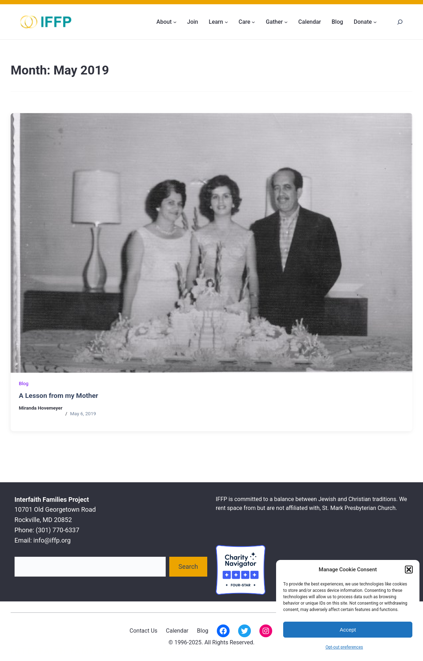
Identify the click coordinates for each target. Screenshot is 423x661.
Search (188, 566)
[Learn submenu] (226, 22)
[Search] (399, 21)
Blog (23, 383)
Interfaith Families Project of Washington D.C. (138, 651)
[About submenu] (175, 22)
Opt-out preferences (344, 647)
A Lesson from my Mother (58, 395)
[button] (408, 569)
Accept (348, 630)
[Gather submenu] (286, 22)
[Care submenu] (253, 22)
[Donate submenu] (375, 22)
